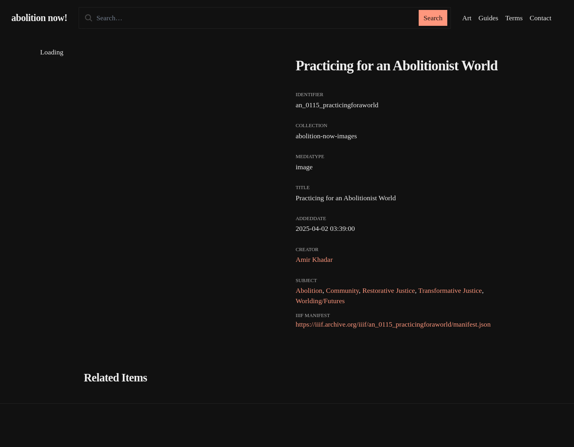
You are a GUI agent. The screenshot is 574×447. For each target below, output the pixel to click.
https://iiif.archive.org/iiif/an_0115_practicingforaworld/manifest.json (393, 324)
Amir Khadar (314, 259)
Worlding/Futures (320, 301)
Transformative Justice (450, 290)
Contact (540, 18)
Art (467, 18)
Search (433, 18)
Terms (514, 18)
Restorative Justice (388, 290)
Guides (489, 18)
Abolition (309, 290)
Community (342, 290)
